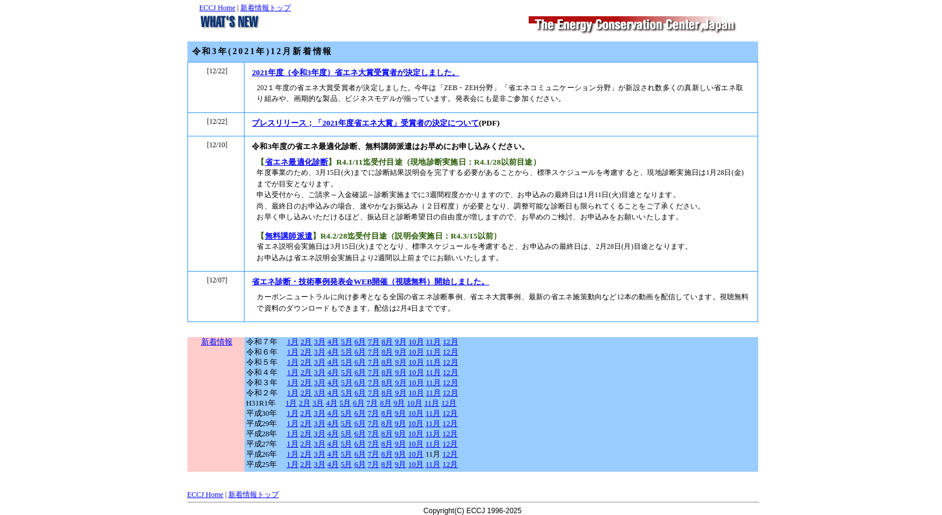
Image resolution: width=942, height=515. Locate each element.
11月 (433, 342)
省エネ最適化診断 (297, 161)
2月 (306, 342)
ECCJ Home (217, 8)
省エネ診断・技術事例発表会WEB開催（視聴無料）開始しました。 (370, 281)
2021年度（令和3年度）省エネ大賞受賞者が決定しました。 (355, 72)
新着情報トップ (265, 8)
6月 (360, 342)
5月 (347, 342)
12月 (450, 342)
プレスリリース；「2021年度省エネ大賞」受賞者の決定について (365, 122)
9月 (400, 342)
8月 (387, 342)
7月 (373, 342)
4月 (333, 342)
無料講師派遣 (288, 235)
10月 (416, 342)
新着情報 (216, 342)
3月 (320, 342)
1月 (293, 342)
